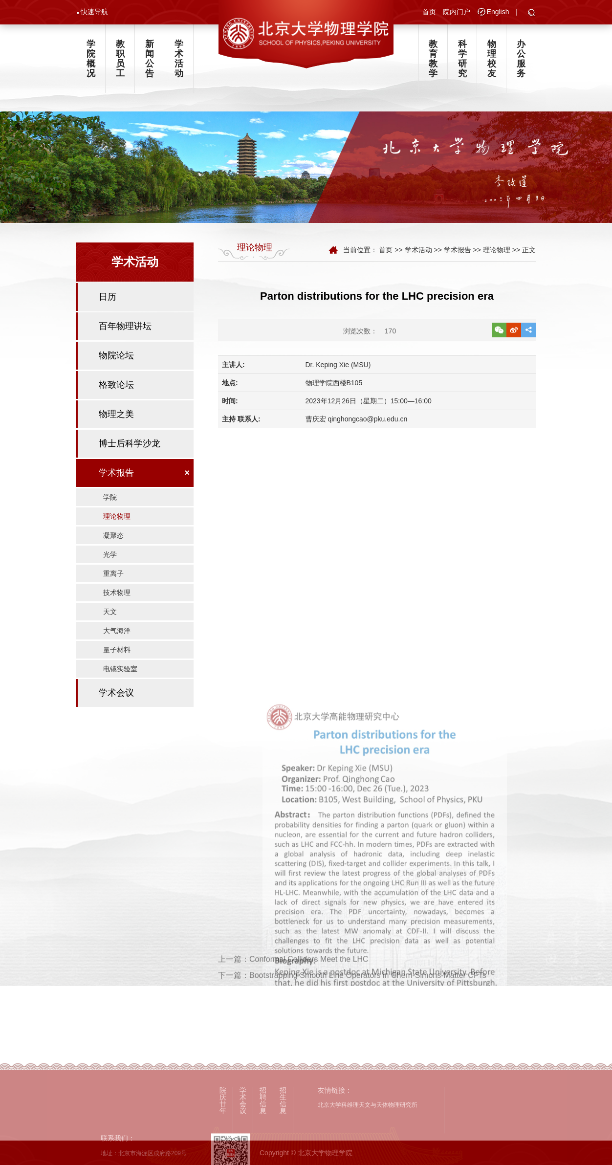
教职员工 (120, 58)
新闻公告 (149, 58)
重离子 (113, 573)
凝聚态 (113, 535)
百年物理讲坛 (125, 326)
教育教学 (433, 58)
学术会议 (116, 693)
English (498, 12)
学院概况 (91, 58)
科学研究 (462, 58)
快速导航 (94, 12)
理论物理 (117, 516)
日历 (107, 297)
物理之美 (116, 414)
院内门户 (456, 12)
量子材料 (117, 650)
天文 (110, 611)
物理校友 (491, 58)
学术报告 (116, 473)
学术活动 (179, 58)
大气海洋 (117, 631)
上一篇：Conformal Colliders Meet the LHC (293, 974)
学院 (110, 497)
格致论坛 (116, 385)
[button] (531, 13)
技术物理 (117, 592)
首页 (429, 12)
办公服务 (521, 58)
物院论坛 (116, 355)
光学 (110, 554)
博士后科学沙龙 (129, 443)
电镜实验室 (120, 669)
